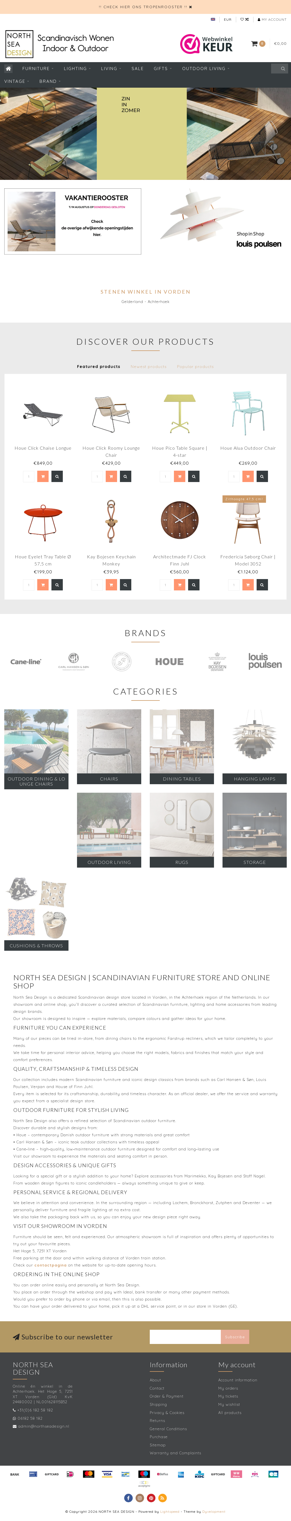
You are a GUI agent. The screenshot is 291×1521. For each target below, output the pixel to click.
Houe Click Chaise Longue (43, 448)
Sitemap (158, 1445)
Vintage (14, 81)
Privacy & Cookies (167, 1412)
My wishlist (229, 1404)
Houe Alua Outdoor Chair (248, 448)
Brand (48, 81)
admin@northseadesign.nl (43, 1426)
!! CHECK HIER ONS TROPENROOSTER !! (143, 7)
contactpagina (50, 1265)
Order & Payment (167, 1396)
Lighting (75, 68)
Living (109, 68)
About (155, 1380)
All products (230, 1412)
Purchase (159, 1436)
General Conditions (168, 1429)
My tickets (228, 1396)
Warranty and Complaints (175, 1453)
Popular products (195, 366)
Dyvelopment (214, 1511)
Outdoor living (204, 68)
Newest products (149, 366)
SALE (138, 68)
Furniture (36, 68)
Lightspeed (170, 1511)
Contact (157, 1388)
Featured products (98, 366)
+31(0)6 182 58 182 (35, 1410)
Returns (157, 1420)
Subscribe (235, 1337)
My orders (228, 1388)
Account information (237, 1380)
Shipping (158, 1404)
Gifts (161, 68)
